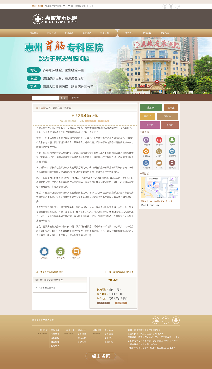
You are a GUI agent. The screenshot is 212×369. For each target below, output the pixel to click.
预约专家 (104, 121)
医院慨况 (55, 330)
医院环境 (55, 338)
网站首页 (34, 33)
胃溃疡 (67, 107)
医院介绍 (51, 33)
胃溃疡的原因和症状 (54, 272)
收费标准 (55, 342)
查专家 (171, 107)
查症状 (147, 116)
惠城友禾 (75, 98)
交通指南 (165, 33)
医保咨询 (109, 334)
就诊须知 (104, 33)
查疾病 (150, 107)
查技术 (149, 125)
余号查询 (103, 303)
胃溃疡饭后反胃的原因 (123, 272)
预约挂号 (129, 33)
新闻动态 (69, 33)
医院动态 (55, 346)
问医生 (167, 116)
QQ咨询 (44, 258)
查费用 (169, 125)
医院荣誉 (55, 334)
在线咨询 (147, 33)
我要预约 (121, 303)
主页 (48, 107)
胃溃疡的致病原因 (46, 288)
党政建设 (87, 33)
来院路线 (109, 342)
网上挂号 (109, 338)
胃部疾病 (57, 107)
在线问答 (90, 121)
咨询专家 (60, 258)
